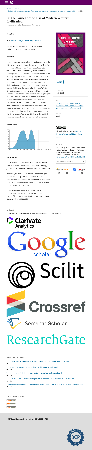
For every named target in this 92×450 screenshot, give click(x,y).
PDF (60, 82)
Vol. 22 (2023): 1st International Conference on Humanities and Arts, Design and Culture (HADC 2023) (41, 11)
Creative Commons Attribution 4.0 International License (69, 134)
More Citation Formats (65, 161)
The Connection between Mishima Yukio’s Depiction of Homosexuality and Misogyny (39, 361)
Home (9, 9)
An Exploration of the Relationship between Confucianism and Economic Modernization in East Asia (45, 384)
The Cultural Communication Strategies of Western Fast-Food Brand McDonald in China (40, 379)
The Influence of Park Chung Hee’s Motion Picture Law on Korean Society (35, 373)
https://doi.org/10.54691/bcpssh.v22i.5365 (27, 40)
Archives (16, 9)
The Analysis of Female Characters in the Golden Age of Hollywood (32, 367)
